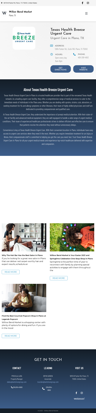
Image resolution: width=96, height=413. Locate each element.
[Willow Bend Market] (4, 13)
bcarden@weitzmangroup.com (48, 382)
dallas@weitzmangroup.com (16, 382)
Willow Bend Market (20, 12)
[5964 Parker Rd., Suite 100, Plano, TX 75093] (48, 186)
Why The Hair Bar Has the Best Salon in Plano (22, 255)
